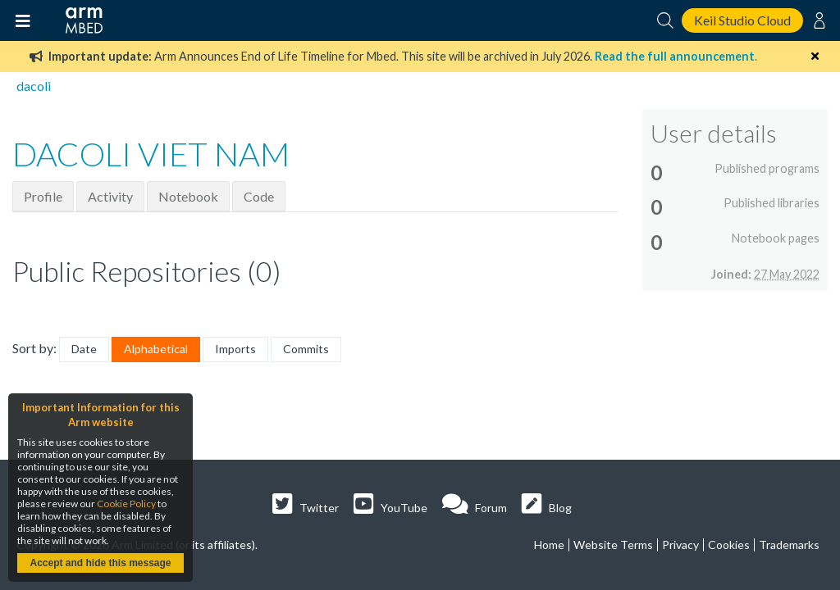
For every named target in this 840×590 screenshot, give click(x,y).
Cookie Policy (126, 503)
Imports (235, 349)
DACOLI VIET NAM (151, 154)
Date (84, 349)
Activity (110, 196)
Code (259, 196)
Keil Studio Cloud (742, 20)
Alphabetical (156, 349)
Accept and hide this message (100, 563)
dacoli (33, 85)
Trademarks (789, 544)
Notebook (188, 196)
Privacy (680, 544)
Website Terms (613, 544)
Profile (43, 196)
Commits (306, 349)
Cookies (729, 544)
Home (549, 544)
